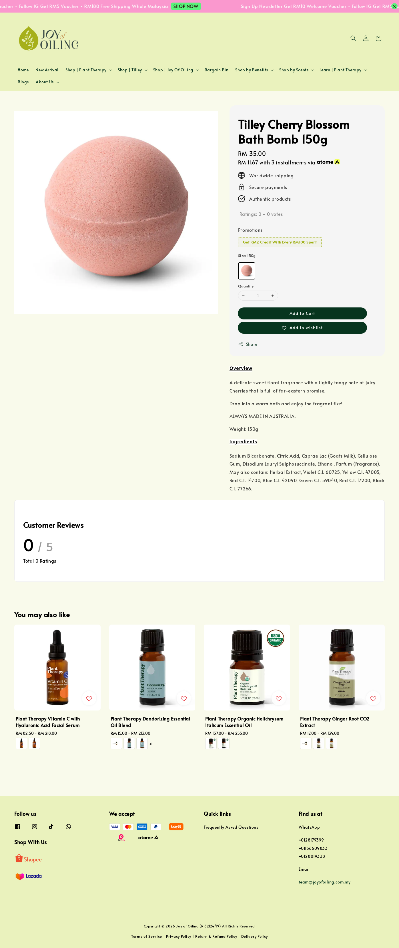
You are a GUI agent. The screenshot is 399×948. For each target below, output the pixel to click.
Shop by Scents (293, 70)
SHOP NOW (193, 6)
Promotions (250, 230)
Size (247, 255)
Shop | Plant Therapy (86, 70)
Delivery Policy (254, 936)
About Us (45, 81)
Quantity (246, 286)
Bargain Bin (217, 70)
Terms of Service (146, 936)
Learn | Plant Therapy (341, 70)
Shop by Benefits (251, 70)
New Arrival (47, 70)
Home (23, 70)
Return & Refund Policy (216, 936)
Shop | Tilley (130, 70)
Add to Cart (302, 313)
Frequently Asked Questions (231, 827)
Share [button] (247, 344)
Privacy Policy (178, 936)
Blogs (23, 81)
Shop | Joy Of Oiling (173, 70)
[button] (353, 38)
